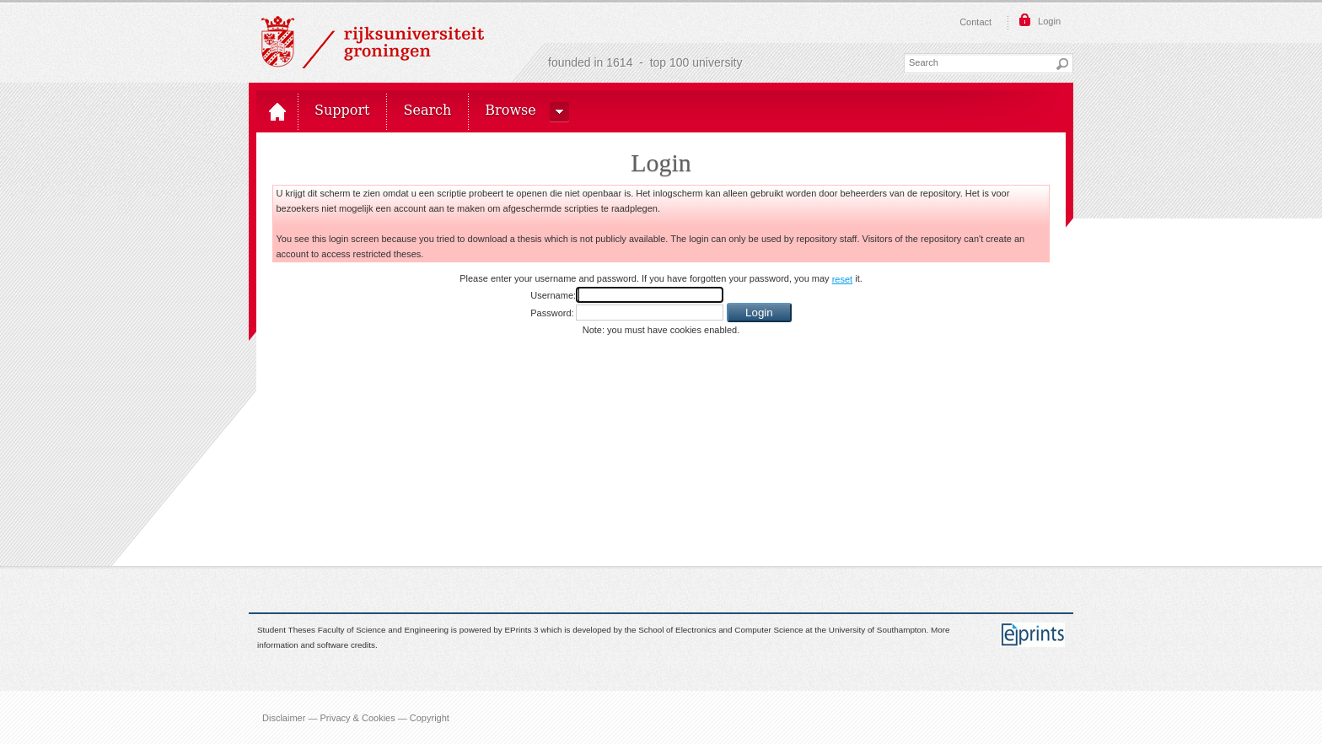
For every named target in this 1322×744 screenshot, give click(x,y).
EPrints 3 (522, 629)
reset (842, 279)
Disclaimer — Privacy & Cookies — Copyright (355, 717)
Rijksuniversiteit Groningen (372, 42)
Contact (975, 22)
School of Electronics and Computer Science (720, 629)
